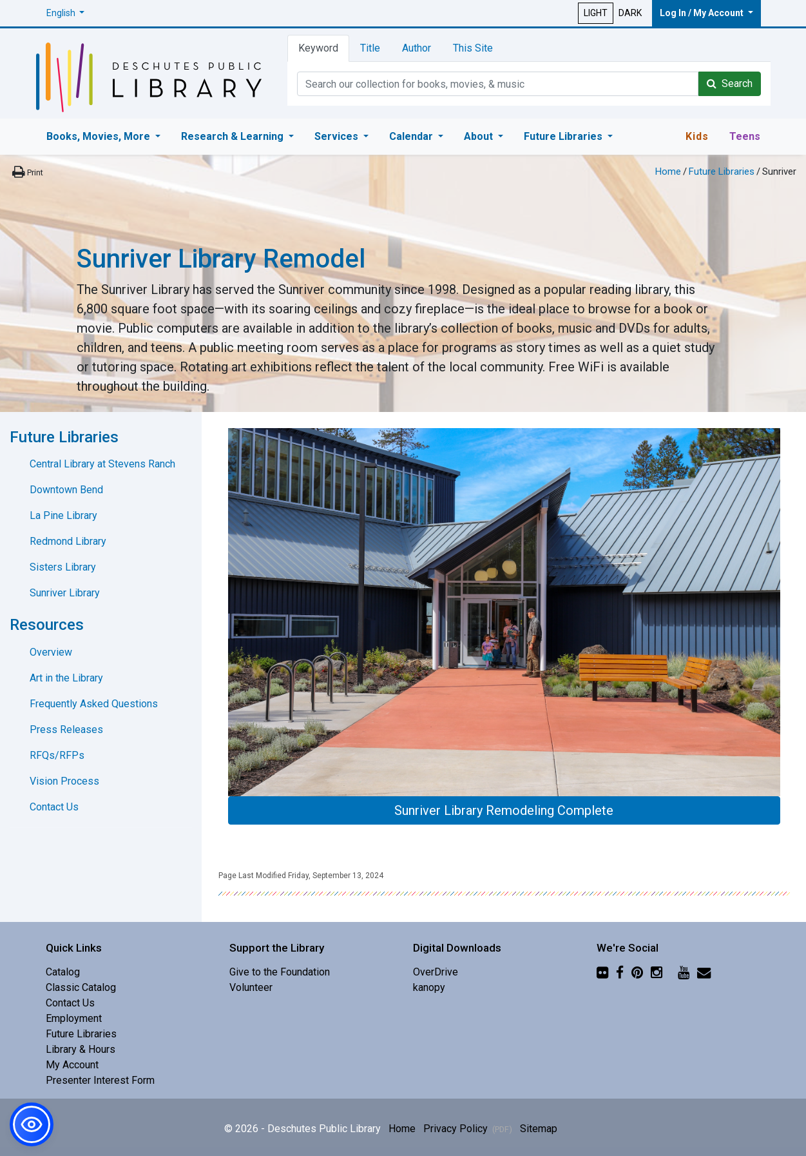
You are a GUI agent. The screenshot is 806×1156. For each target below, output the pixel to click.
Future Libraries (721, 171)
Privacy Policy (467, 1128)
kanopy (429, 987)
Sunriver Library (65, 593)
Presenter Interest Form (100, 1080)
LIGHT (596, 13)
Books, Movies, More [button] (99, 136)
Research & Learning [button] (233, 136)
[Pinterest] (637, 972)
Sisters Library (63, 567)
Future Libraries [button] (564, 136)
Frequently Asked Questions (94, 704)
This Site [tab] (473, 48)
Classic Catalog (81, 987)
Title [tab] (370, 48)
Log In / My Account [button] (702, 13)
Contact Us (54, 807)
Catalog (63, 972)
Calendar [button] (412, 136)
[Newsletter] (704, 972)
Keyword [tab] (318, 48)
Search (730, 83)
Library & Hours (80, 1049)
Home (668, 171)
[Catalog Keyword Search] (497, 84)
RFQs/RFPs (57, 755)
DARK (630, 13)
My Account (72, 1065)
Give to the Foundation (279, 972)
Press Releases (66, 729)
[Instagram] (656, 972)
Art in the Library (66, 678)
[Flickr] (602, 972)
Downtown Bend (66, 490)
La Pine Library (63, 515)
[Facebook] (620, 972)
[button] (66, 13)
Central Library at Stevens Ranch (102, 464)
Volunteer (251, 987)
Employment (74, 1018)
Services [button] (337, 136)
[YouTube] (683, 972)
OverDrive (435, 972)
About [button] (479, 136)
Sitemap (538, 1128)
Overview (51, 652)
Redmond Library (68, 541)
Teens (744, 136)
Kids (697, 136)
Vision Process (64, 781)
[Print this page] (26, 172)
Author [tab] (416, 48)
